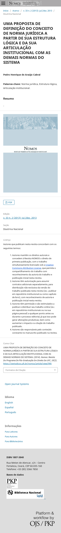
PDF (10, 202)
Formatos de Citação (16, 370)
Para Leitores (11, 431)
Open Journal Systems (17, 384)
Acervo (16, 10)
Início (5, 10)
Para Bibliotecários (14, 441)
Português (10, 412)
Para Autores (11, 436)
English (9, 402)
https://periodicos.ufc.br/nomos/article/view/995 (27, 363)
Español (9, 407)
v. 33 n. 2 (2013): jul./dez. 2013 (37, 10)
